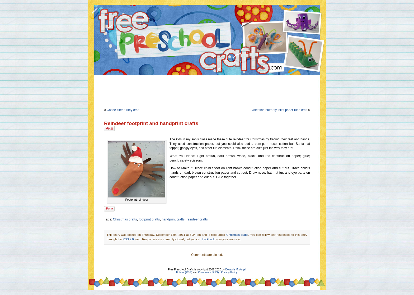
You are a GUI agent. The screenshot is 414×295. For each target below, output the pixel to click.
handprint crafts (173, 219)
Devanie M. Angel (235, 269)
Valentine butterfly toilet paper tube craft (279, 110)
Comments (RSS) (208, 272)
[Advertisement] (207, 90)
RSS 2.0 (128, 239)
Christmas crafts (125, 219)
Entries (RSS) (184, 272)
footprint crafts (149, 219)
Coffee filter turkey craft (123, 110)
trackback (208, 239)
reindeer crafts (197, 219)
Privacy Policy (229, 272)
